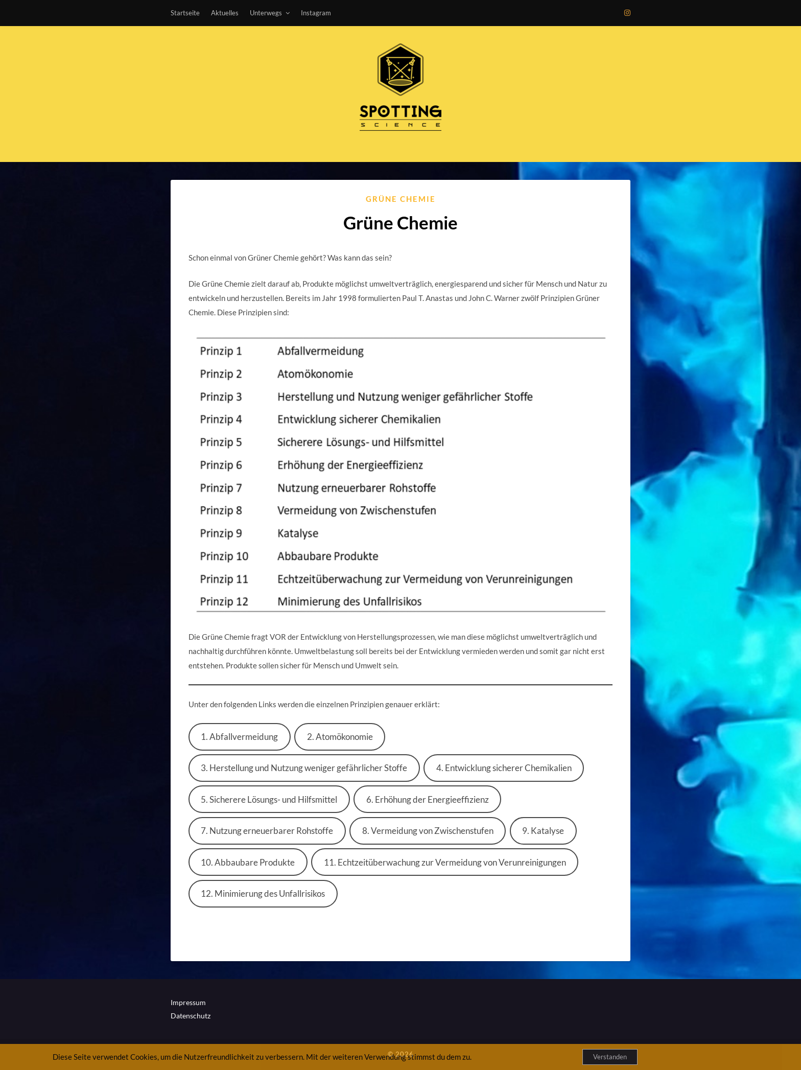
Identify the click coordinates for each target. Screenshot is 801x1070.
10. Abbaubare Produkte (248, 862)
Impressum (188, 1002)
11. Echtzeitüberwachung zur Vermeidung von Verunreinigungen (445, 862)
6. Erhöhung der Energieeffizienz (427, 799)
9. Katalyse (543, 830)
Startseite (185, 13)
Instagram (316, 13)
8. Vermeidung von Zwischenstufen (427, 830)
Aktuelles (225, 13)
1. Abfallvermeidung (239, 736)
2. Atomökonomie (340, 736)
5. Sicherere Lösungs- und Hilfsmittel (269, 799)
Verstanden (610, 1057)
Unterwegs (266, 13)
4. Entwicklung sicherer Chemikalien (504, 767)
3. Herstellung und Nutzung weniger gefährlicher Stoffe (304, 767)
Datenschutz (190, 1015)
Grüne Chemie (401, 198)
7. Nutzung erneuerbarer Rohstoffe (267, 830)
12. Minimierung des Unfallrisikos (263, 893)
